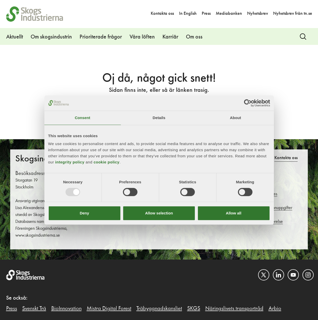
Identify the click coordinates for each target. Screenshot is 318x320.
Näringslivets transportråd (234, 308)
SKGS (193, 308)
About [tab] (235, 118)
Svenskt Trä (34, 308)
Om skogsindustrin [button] (51, 37)
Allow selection (159, 213)
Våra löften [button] (142, 37)
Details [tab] (159, 118)
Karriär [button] (170, 37)
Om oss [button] (194, 37)
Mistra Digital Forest (109, 308)
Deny (84, 213)
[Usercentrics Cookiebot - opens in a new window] (247, 103)
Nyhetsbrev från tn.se (292, 13)
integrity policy (69, 162)
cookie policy (107, 162)
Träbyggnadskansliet (159, 308)
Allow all (233, 213)
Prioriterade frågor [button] (101, 37)
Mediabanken (229, 13)
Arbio (275, 308)
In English (188, 13)
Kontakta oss (162, 13)
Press (206, 13)
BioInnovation (66, 308)
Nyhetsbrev (257, 13)
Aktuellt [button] (14, 37)
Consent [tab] (82, 118)
